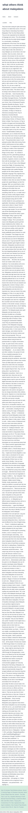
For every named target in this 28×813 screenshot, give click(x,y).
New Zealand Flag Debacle (18, 805)
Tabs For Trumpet (19, 807)
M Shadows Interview (17, 792)
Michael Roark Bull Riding (8, 798)
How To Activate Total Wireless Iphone (11, 790)
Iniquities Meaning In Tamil (17, 796)
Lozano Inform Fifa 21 (7, 807)
